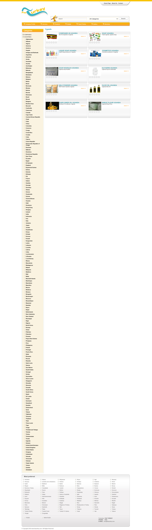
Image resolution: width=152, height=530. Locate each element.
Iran (27, 218)
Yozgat (26, 513)
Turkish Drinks (28, 511)
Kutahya (62, 500)
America (28, 46)
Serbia (28, 374)
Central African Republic (33, 117)
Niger (27, 321)
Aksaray (114, 479)
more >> (83, 36)
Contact (120, 3)
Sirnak (96, 507)
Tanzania (28, 416)
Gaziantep (80, 492)
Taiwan (28, 412)
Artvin (113, 481)
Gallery (95, 24)
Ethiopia (28, 174)
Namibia (28, 305)
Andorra (28, 48)
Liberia (28, 249)
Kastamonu (115, 496)
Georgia (28, 185)
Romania (28, 356)
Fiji (27, 176)
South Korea (29, 392)
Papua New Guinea (31, 338)
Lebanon (28, 245)
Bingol (26, 486)
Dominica (28, 152)
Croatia (28, 134)
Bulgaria (28, 101)
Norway (28, 327)
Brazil (27, 97)
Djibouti (28, 149)
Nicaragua (29, 318)
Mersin (44, 502)
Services (44, 24)
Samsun (27, 507)
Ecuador (28, 158)
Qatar (27, 354)
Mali (27, 274)
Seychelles (29, 376)
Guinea (28, 196)
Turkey (28, 434)
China (27, 123)
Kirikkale (62, 498)
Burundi (28, 106)
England (28, 165)
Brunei (28, 99)
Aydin (26, 483)
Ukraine (28, 443)
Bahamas (28, 68)
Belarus (28, 77)
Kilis (43, 498)
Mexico (28, 287)
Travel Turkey (82, 24)
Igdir (78, 494)
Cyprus (28, 139)
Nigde (113, 502)
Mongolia (28, 294)
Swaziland (29, 403)
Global (69, 24)
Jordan (28, 227)
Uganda (28, 441)
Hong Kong (29, 207)
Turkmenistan (30, 436)
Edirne (61, 490)
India (27, 214)
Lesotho (28, 247)
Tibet (27, 421)
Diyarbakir (27, 490)
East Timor (29, 156)
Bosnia (28, 92)
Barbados (29, 74)
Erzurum (114, 490)
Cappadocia (80, 488)
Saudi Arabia (29, 369)
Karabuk (62, 496)
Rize (95, 505)
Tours (61, 509)
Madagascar (29, 265)
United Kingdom (30, 447)
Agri (95, 479)
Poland (28, 347)
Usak (78, 511)
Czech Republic (30, 141)
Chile (27, 121)
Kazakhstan (29, 229)
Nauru (27, 307)
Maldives (28, 272)
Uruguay (28, 452)
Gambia (28, 183)
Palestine (28, 334)
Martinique (29, 281)
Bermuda (28, 86)
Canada (28, 112)
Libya (27, 252)
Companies (27, 34)
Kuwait (28, 238)
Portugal (28, 349)
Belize (27, 81)
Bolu (78, 486)
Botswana (29, 94)
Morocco (28, 298)
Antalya (79, 481)
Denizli (114, 488)
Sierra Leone (29, 378)
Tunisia (28, 432)
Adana (44, 479)
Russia (28, 358)
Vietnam (28, 461)
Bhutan (28, 88)
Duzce (44, 490)
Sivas (113, 507)
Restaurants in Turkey (83, 505)
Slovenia (28, 385)
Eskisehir (27, 492)
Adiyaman (62, 479)
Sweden (28, 405)
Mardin (114, 500)
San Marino (29, 367)
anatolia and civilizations (48, 481)
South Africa (29, 389)
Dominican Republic (32, 154)
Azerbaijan (29, 66)
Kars (95, 496)
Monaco (28, 292)
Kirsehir (96, 498)
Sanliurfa (44, 507)
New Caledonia (30, 314)
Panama (28, 336)
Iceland (28, 212)
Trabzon (79, 509)
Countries (27, 37)
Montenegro (29, 296)
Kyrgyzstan (29, 240)
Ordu (26, 505)
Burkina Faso (30, 103)
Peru (27, 343)
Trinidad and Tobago (32, 429)
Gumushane (115, 492)
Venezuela (29, 458)
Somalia (28, 387)
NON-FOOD (47, 517)
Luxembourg (29, 258)
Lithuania (28, 256)
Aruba (27, 59)
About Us (114, 3)
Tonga (27, 427)
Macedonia (29, 263)
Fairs (43, 492)
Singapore (29, 381)
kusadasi (44, 500)
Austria (28, 63)
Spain (27, 394)
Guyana (28, 200)
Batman (79, 483)
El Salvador (29, 163)
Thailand (28, 418)
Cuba (27, 137)
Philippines (29, 345)
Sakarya (114, 505)
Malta (27, 276)
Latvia (27, 243)
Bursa (113, 486)
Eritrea (28, 169)
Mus (78, 502)
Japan (27, 225)
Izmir (26, 496)
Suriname (28, 401)
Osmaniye (45, 505)
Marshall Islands (30, 278)
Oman (27, 329)
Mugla (61, 502)
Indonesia (29, 216)
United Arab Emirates (32, 445)
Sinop (78, 507)
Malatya (79, 500)
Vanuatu (28, 456)
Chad (27, 119)
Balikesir (44, 483)
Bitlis (43, 486)
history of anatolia (64, 494)
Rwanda (28, 361)
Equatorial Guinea (31, 167)
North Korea (29, 325)
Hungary (28, 209)
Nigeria (28, 323)
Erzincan (96, 490)
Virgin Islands (30, 463)
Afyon (78, 479)
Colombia (28, 126)
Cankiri (61, 488)
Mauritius (28, 285)
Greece (28, 192)
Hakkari (27, 494)
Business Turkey (29, 488)
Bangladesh (29, 72)
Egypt (27, 160)
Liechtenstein (30, 254)
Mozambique (29, 301)
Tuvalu (28, 438)
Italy (27, 220)
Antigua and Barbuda (32, 52)
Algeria (28, 43)
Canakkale (45, 488)
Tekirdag (27, 509)
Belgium (28, 79)
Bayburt (96, 483)
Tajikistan (28, 414)
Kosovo (28, 236)
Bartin (61, 483)
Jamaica (28, 223)
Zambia (28, 467)
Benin (27, 83)
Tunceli (96, 509)
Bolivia (28, 90)
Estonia (28, 172)
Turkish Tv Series (64, 511)
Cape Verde (29, 114)
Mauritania (29, 283)
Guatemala (29, 194)
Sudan (28, 398)
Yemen (28, 465)
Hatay (43, 494)
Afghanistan (29, 39)
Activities (27, 479)
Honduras (29, 205)
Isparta (96, 494)
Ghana (28, 189)
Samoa (28, 365)
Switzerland (29, 407)
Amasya (27, 481)
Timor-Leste (29, 423)
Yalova (114, 511)
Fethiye (62, 492)
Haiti (27, 203)
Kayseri (27, 498)
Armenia (28, 57)
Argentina (29, 54)
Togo (27, 425)
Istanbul (114, 494)
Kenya (28, 232)
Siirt (61, 507)
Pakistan (28, 332)
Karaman (79, 496)
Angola (28, 50)
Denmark (28, 147)
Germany (28, 187)
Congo (28, 130)
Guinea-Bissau (30, 198)
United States (30, 449)
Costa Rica (29, 132)
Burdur (96, 486)
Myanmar (28, 303)
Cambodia (29, 108)
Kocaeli (114, 498)
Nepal (27, 309)
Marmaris (27, 502)
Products (57, 24)
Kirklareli (79, 498)
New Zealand (29, 316)
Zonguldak (45, 513)
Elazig (78, 490)
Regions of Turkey (64, 505)
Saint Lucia (29, 363)
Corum (96, 488)
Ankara (61, 481)
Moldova (28, 289)
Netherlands (29, 312)
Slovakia (28, 383)
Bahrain (28, 70)
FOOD (28, 517)
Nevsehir (96, 502)
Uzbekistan (29, 454)
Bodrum (62, 486)
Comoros (28, 128)
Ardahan (96, 481)
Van (95, 511)
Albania (28, 41)
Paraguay (28, 341)
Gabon (28, 180)
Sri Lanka (28, 396)
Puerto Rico (29, 352)
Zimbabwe (29, 469)
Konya (26, 500)
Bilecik (113, 483)
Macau (28, 260)
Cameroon (29, 110)
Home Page (107, 3)
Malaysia (28, 269)
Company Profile (30, 24)
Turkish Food (45, 511)
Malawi (28, 267)
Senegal (28, 372)
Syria (27, 409)
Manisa (96, 500)
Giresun (96, 492)
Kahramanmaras (46, 496)
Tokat (43, 509)
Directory (107, 24)
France (28, 178)
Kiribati (28, 234)
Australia (28, 61)
